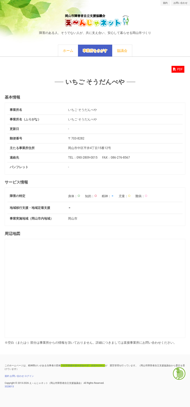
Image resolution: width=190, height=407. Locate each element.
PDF (178, 69)
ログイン (29, 376)
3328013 (9, 386)
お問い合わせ (180, 3)
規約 (165, 3)
